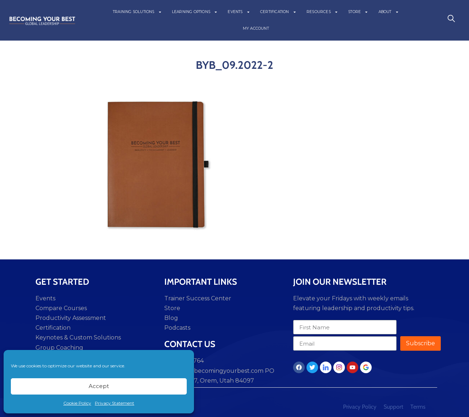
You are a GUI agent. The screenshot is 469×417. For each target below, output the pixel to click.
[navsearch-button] (451, 20)
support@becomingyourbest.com (213, 370)
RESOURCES (322, 12)
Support (393, 406)
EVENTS (239, 12)
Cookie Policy (77, 403)
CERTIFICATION (278, 12)
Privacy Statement (114, 403)
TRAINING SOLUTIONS (137, 12)
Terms (418, 406)
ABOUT (389, 12)
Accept (99, 386)
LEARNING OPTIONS (195, 12)
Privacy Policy (359, 406)
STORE (358, 12)
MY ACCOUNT (256, 28)
